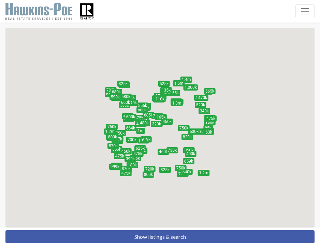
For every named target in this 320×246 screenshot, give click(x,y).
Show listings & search (160, 236)
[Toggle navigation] (305, 11)
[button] (200, 105)
